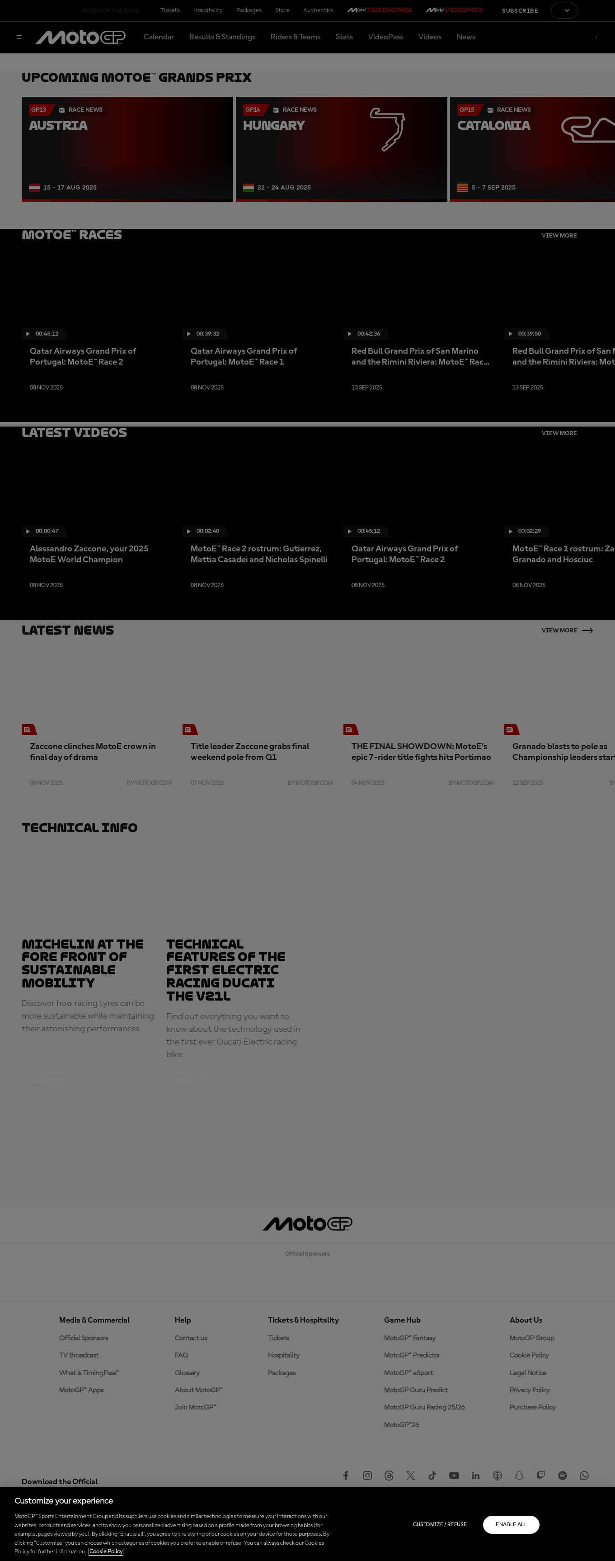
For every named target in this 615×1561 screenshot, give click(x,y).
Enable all (511, 1525)
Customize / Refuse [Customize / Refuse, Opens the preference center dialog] (440, 1525)
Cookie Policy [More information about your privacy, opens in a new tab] (105, 1552)
